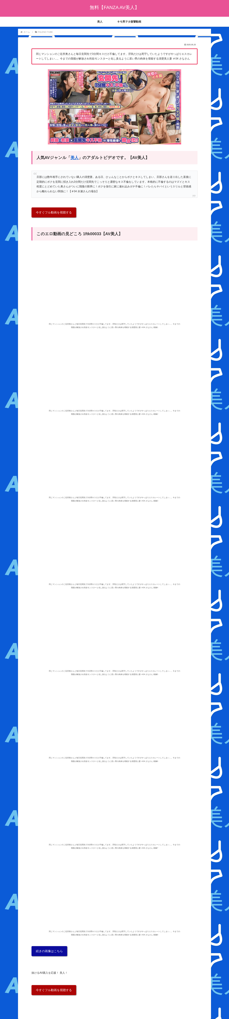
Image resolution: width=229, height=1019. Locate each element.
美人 (74, 157)
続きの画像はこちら (49, 951)
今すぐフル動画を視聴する (54, 212)
